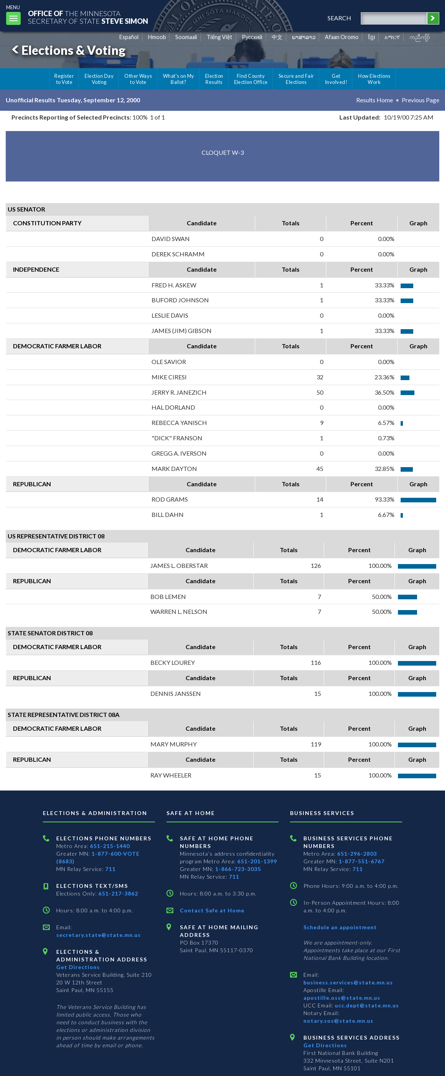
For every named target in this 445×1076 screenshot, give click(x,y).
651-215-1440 (110, 846)
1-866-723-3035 (238, 869)
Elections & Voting (67, 50)
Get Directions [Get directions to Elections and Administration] (78, 967)
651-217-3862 (118, 893)
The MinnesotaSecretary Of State (88, 17)
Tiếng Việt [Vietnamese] (219, 37)
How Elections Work (374, 79)
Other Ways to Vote (138, 79)
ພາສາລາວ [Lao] (304, 37)
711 (110, 869)
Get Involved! (336, 79)
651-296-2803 (357, 853)
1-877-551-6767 (362, 861)
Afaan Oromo (342, 37)
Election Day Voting (99, 79)
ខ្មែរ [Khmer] (371, 37)
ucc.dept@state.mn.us (366, 1005)
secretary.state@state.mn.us (98, 935)
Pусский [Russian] (252, 37)
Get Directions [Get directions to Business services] (325, 1045)
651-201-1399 (257, 861)
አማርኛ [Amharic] (392, 37)
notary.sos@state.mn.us (338, 1020)
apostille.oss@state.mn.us (341, 997)
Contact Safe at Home (212, 910)
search (339, 17)
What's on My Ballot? (178, 79)
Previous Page (420, 99)
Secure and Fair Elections (296, 79)
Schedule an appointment (340, 927)
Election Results (214, 79)
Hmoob (157, 37)
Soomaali (186, 37)
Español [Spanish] (129, 37)
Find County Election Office (251, 79)
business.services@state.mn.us (348, 982)
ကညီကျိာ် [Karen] (419, 37)
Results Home (374, 99)
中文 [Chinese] (277, 37)
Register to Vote (64, 79)
